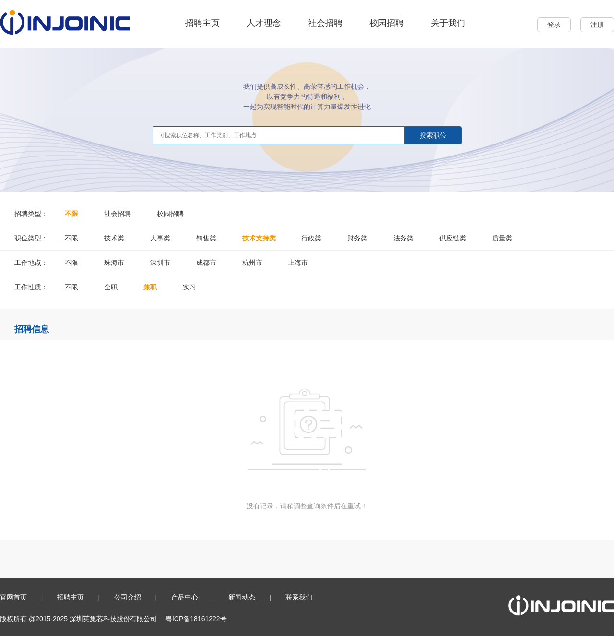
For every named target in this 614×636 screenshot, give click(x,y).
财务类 (357, 238)
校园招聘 (386, 23)
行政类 (311, 238)
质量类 (502, 238)
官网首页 (13, 597)
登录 (554, 24)
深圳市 (160, 262)
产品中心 (184, 597)
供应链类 (452, 238)
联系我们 (298, 597)
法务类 (403, 238)
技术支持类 (259, 238)
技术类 (114, 238)
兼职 (150, 287)
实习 (189, 287)
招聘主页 (202, 23)
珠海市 (114, 262)
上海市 (298, 262)
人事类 (160, 238)
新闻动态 (241, 597)
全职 (111, 287)
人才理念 (264, 23)
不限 (71, 213)
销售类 (206, 238)
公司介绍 (127, 597)
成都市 (206, 262)
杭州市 (252, 262)
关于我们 (448, 23)
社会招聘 (325, 23)
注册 (597, 24)
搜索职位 (433, 135)
